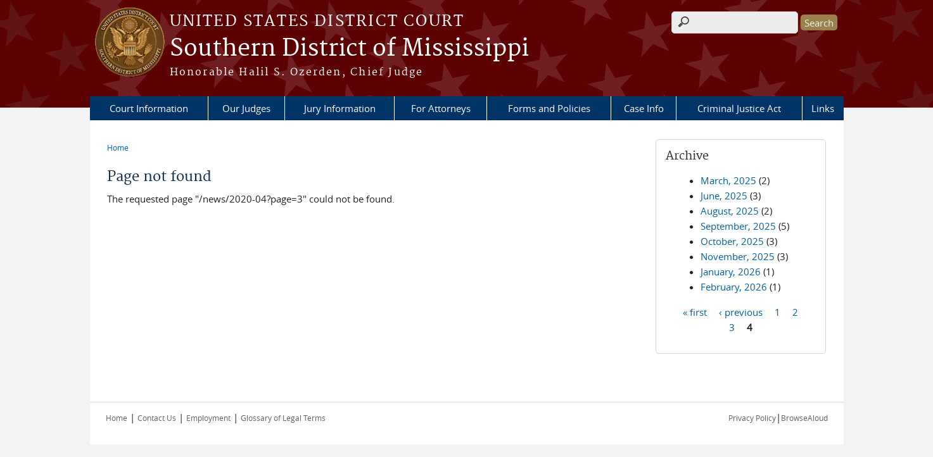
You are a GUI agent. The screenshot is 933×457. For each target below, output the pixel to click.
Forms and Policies (549, 108)
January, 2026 (731, 271)
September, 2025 (738, 226)
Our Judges (246, 108)
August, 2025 (730, 210)
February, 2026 (734, 286)
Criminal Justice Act (739, 108)
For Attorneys (441, 108)
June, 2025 (724, 195)
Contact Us (156, 418)
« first (695, 311)
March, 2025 (728, 180)
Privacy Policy (752, 418)
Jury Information (340, 108)
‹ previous (741, 311)
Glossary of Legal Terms (283, 418)
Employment (208, 418)
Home (118, 147)
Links (822, 108)
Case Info (644, 108)
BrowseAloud (804, 418)
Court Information (149, 108)
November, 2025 (738, 256)
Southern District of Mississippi (349, 48)
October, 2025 (732, 241)
